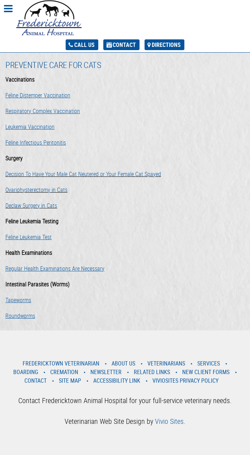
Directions (166, 45)
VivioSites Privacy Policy (185, 380)
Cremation (64, 372)
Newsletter (106, 372)
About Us (123, 363)
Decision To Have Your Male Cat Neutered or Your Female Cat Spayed (83, 174)
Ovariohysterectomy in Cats (36, 190)
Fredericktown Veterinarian (61, 363)
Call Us (84, 45)
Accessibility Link (116, 380)
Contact (124, 45)
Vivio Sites (169, 421)
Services (208, 363)
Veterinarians (166, 363)
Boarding (25, 372)
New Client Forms (206, 372)
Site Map (70, 380)
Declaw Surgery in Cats (31, 205)
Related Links (152, 372)
